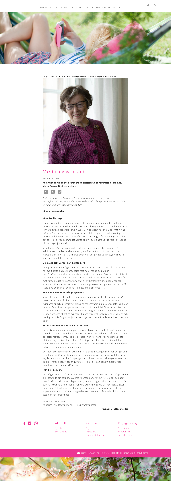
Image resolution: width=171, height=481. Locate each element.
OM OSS (43, 7)
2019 (92, 76)
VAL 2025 (95, 7)
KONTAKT (107, 7)
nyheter (54, 76)
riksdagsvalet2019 (80, 76)
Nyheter (59, 428)
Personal (91, 431)
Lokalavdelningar (95, 434)
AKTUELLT (84, 7)
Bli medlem (124, 428)
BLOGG (117, 7)
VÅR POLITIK (55, 7)
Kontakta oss (125, 434)
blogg (46, 76)
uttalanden (64, 76)
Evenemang (61, 431)
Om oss (91, 423)
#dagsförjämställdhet (106, 76)
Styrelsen (91, 428)
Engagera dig (127, 423)
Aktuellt (60, 423)
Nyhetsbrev (124, 431)
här (80, 204)
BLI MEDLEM (70, 7)
